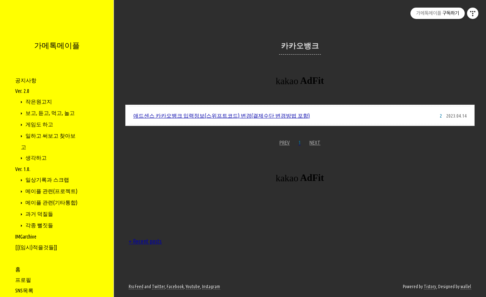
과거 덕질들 (38, 214)
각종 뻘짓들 (38, 225)
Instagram (211, 286)
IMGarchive (25, 237)
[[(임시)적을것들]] (36, 247)
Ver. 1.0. (22, 169)
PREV (284, 143)
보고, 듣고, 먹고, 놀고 (49, 113)
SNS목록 (24, 291)
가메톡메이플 (57, 45)
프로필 (23, 280)
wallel (466, 286)
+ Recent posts (145, 241)
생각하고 (35, 158)
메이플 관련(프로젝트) (50, 191)
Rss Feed (136, 286)
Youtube (193, 286)
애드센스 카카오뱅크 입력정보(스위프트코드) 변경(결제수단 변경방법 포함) (221, 116)
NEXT (314, 143)
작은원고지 (38, 102)
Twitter (158, 286)
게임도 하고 (38, 124)
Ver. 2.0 (22, 91)
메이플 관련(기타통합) (50, 203)
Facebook (175, 286)
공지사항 (25, 80)
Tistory (430, 286)
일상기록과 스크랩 (46, 180)
